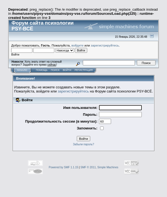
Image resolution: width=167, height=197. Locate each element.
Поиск (55, 70)
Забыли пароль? (83, 144)
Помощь (41, 70)
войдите (78, 45)
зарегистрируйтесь (105, 45)
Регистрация (84, 70)
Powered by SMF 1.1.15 (63, 167)
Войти (67, 70)
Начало (22, 70)
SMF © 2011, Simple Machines (99, 167)
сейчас (51, 64)
